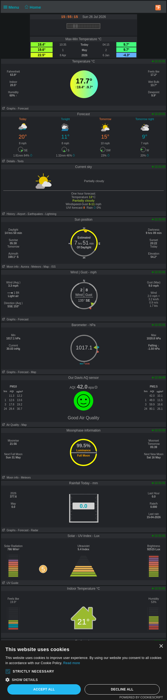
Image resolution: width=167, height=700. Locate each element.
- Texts (20, 161)
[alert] (83, 670)
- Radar (33, 530)
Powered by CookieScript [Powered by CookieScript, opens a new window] (141, 697)
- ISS (53, 266)
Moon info (9, 266)
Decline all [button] (122, 689)
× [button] (161, 646)
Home (32, 7)
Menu (12, 7)
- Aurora (24, 266)
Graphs (8, 108)
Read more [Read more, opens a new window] (71, 663)
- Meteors (35, 266)
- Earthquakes (34, 213)
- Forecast (22, 108)
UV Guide (9, 583)
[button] (7, 671)
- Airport (20, 213)
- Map (45, 266)
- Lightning (50, 213)
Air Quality (10, 424)
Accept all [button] (44, 689)
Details (8, 161)
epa (92, 387)
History (8, 213)
